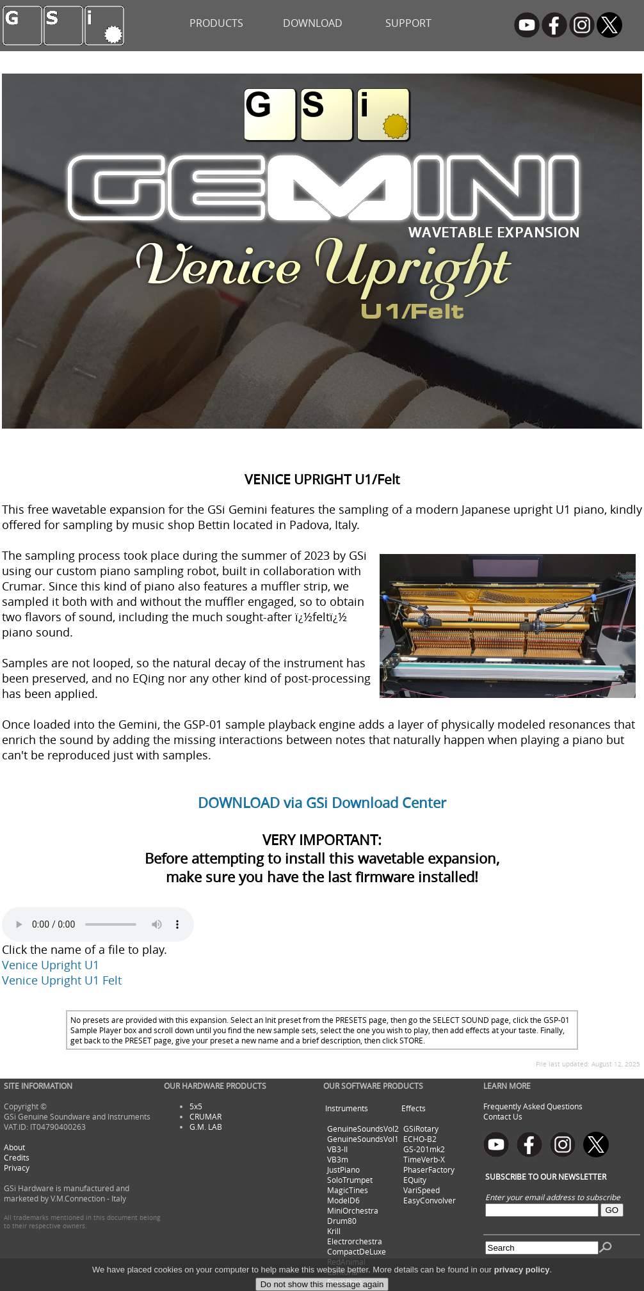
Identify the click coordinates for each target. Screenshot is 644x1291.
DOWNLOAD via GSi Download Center (322, 802)
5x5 (195, 1106)
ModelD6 (343, 1200)
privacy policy (522, 1282)
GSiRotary (421, 1128)
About (14, 1147)
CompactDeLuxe (356, 1251)
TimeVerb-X (424, 1159)
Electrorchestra (354, 1241)
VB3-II (337, 1149)
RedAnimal (346, 1261)
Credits (16, 1157)
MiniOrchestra (352, 1210)
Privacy (16, 1167)
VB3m (337, 1159)
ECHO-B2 (420, 1139)
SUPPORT (408, 23)
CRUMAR (205, 1116)
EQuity (414, 1180)
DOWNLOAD (312, 23)
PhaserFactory (429, 1169)
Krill (334, 1231)
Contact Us (502, 1116)
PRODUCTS (216, 23)
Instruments (346, 1108)
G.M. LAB (205, 1126)
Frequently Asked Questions (533, 1106)
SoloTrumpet (350, 1180)
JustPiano (343, 1169)
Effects (413, 1108)
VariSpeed (421, 1190)
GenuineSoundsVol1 (363, 1139)
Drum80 (342, 1221)
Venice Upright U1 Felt (62, 980)
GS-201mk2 (424, 1149)
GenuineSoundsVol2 (363, 1128)
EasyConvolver (429, 1200)
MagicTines (347, 1190)
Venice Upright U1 (50, 964)
